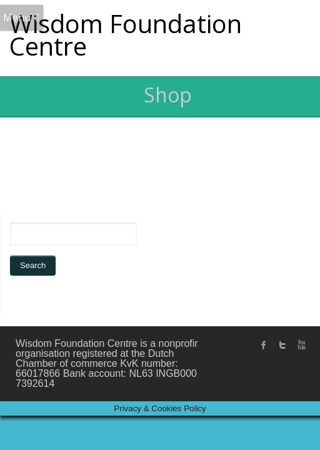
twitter (282, 345)
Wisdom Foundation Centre (125, 34)
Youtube (301, 345)
